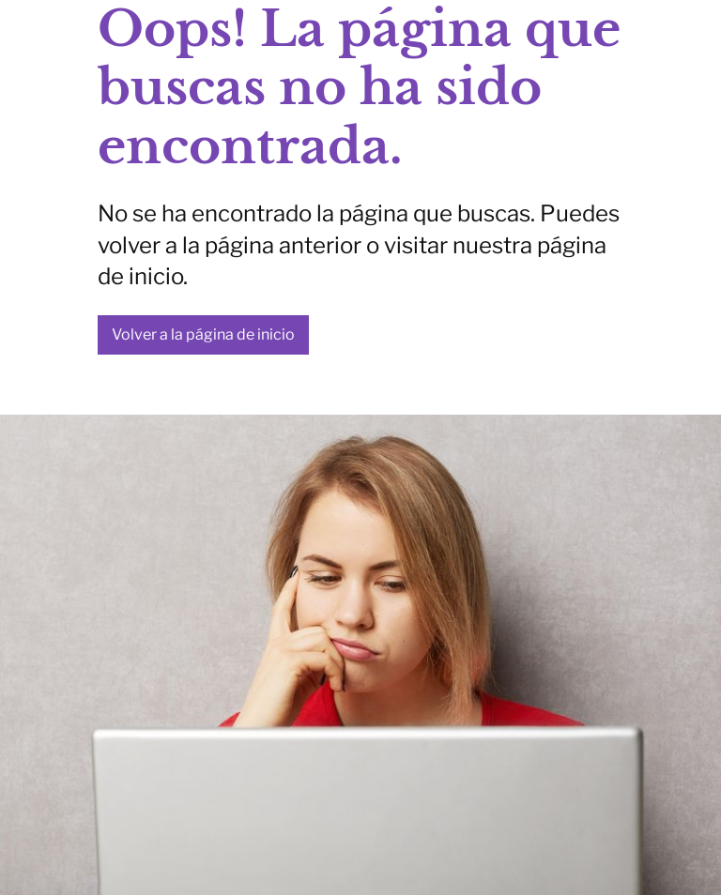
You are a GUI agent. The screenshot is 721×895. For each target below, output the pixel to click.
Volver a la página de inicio (203, 334)
